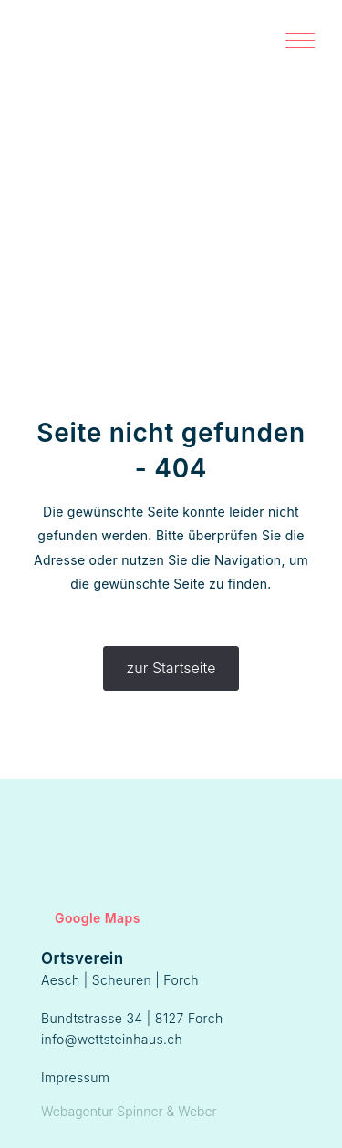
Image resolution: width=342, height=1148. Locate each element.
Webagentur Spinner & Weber (129, 1111)
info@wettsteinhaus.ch (111, 1039)
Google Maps (90, 918)
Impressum (75, 1077)
